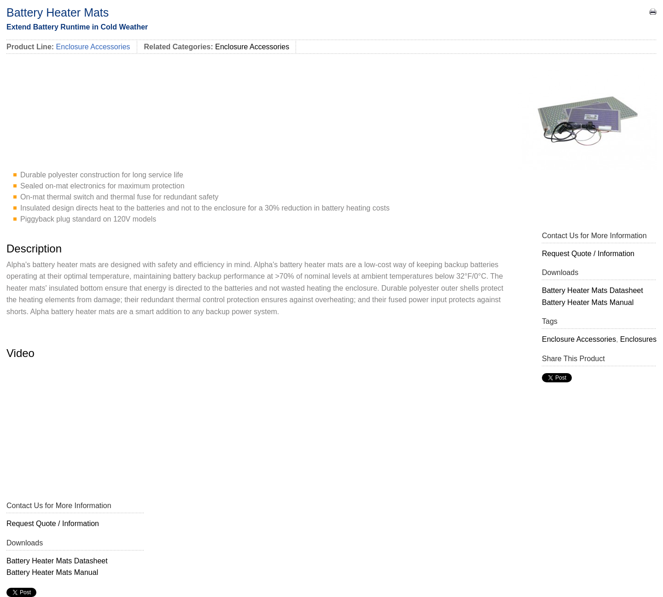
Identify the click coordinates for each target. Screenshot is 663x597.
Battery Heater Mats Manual (588, 302)
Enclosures (638, 339)
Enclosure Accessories (252, 47)
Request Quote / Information (588, 254)
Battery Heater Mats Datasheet (592, 290)
